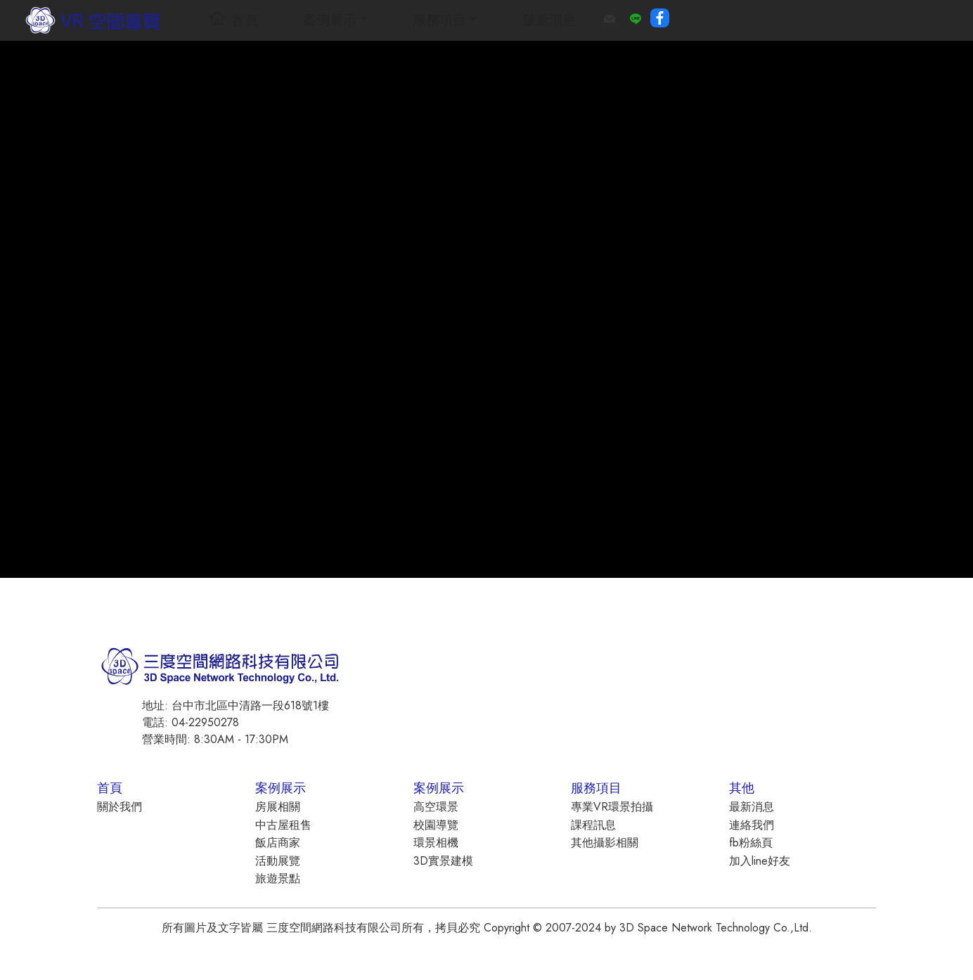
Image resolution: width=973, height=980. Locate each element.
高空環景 (435, 807)
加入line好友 (759, 861)
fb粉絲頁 (751, 842)
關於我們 (119, 807)
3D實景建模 (443, 861)
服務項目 (439, 20)
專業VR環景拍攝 (612, 807)
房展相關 (277, 807)
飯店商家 (277, 842)
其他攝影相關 (604, 842)
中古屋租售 (283, 825)
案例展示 (329, 20)
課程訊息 (593, 825)
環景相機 (435, 842)
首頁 (233, 19)
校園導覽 (435, 825)
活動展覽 (277, 861)
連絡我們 (751, 825)
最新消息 (549, 20)
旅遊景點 (277, 878)
